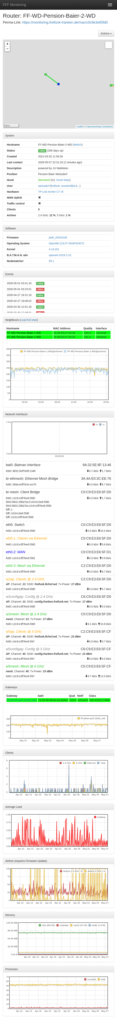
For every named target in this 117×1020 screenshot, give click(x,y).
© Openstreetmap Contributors (99, 126)
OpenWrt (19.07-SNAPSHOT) (66, 243)
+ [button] (7, 44)
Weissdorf (44, 179)
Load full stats (29, 319)
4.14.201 (54, 249)
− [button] (7, 49)
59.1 (51, 261)
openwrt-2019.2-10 (60, 255)
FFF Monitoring (14, 5)
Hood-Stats (63, 179)
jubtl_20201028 (58, 237)
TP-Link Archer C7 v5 (50, 191)
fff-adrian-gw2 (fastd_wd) (21, 700)
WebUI (78, 144)
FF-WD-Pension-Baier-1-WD (24, 332)
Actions (106, 33)
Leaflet (80, 126)
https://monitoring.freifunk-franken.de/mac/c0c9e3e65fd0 (65, 22)
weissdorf (43, 185)
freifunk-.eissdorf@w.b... (65, 185)
